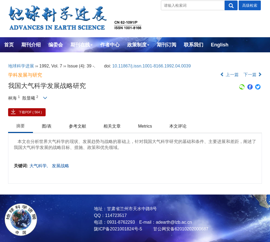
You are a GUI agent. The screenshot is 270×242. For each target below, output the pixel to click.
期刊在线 (81, 44)
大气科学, (39, 165)
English (219, 44)
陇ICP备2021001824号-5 (118, 229)
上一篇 (229, 74)
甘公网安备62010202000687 (180, 229)
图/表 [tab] (47, 126)
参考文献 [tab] (77, 126)
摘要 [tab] (20, 126)
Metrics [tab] (145, 126)
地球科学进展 (21, 66)
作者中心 (110, 44)
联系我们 (193, 44)
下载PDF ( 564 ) (30, 112)
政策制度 (138, 44)
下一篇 (253, 74)
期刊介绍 (31, 44)
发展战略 (60, 165)
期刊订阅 (166, 44)
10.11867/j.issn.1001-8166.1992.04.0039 (151, 66)
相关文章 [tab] (112, 126)
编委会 (55, 44)
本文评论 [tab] (178, 126)
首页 (9, 44)
